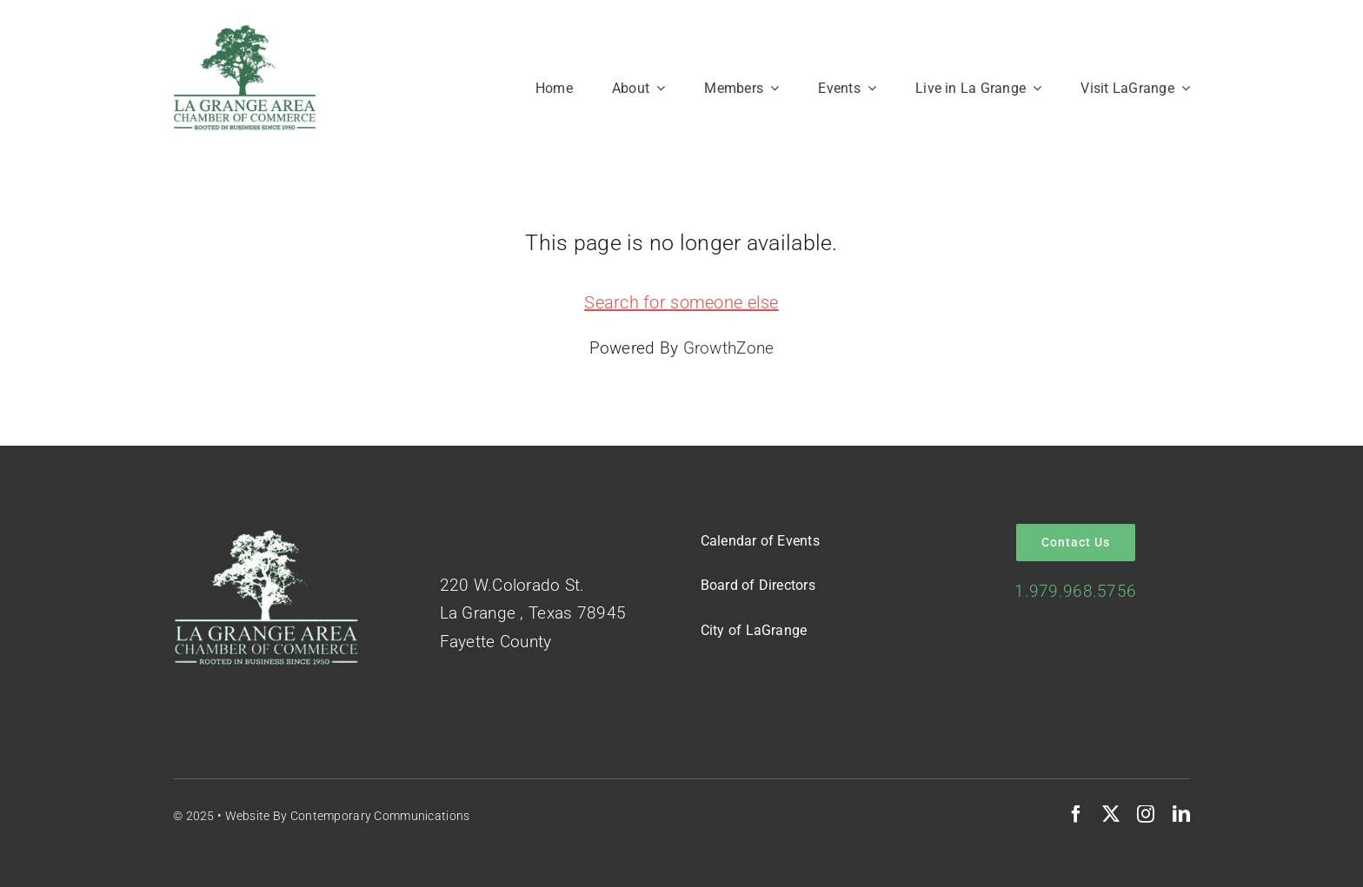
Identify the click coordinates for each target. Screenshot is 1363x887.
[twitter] (1111, 814)
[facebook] (1076, 814)
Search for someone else (681, 302)
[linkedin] (1181, 814)
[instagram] (1145, 814)
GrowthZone (729, 348)
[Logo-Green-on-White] (244, 32)
